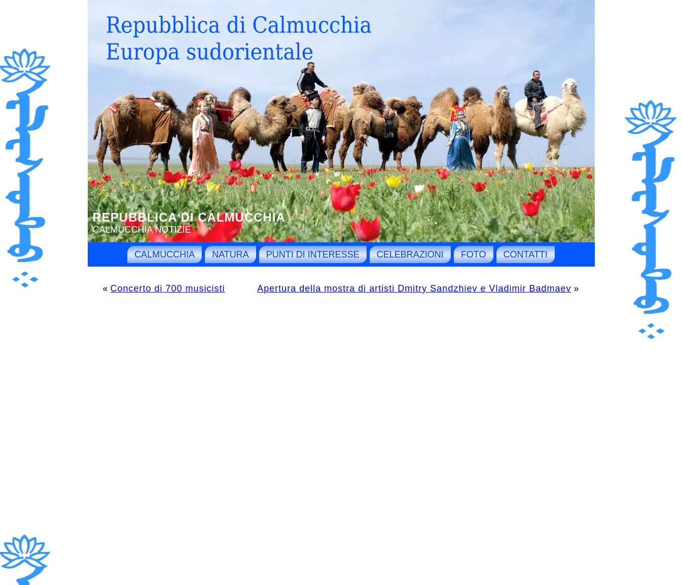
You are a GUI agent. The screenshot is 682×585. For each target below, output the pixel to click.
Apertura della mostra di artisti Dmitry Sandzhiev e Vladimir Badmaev (414, 288)
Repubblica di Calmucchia (189, 217)
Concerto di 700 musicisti (168, 288)
